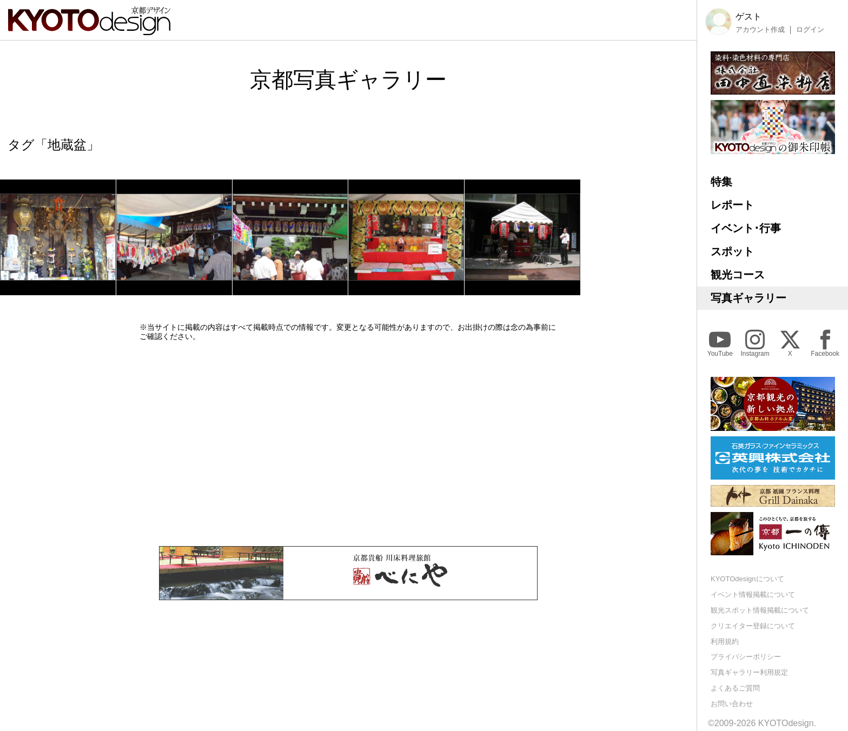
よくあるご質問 (735, 688)
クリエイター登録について (753, 626)
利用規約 (725, 641)
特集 (721, 182)
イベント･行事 (746, 228)
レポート (732, 205)
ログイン (810, 30)
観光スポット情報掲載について (760, 610)
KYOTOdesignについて (747, 579)
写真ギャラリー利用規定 (749, 672)
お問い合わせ (732, 704)
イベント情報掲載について (753, 594)
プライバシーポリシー (746, 657)
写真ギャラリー (748, 298)
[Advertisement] (348, 443)
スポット (732, 251)
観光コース (738, 275)
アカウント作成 (760, 30)
